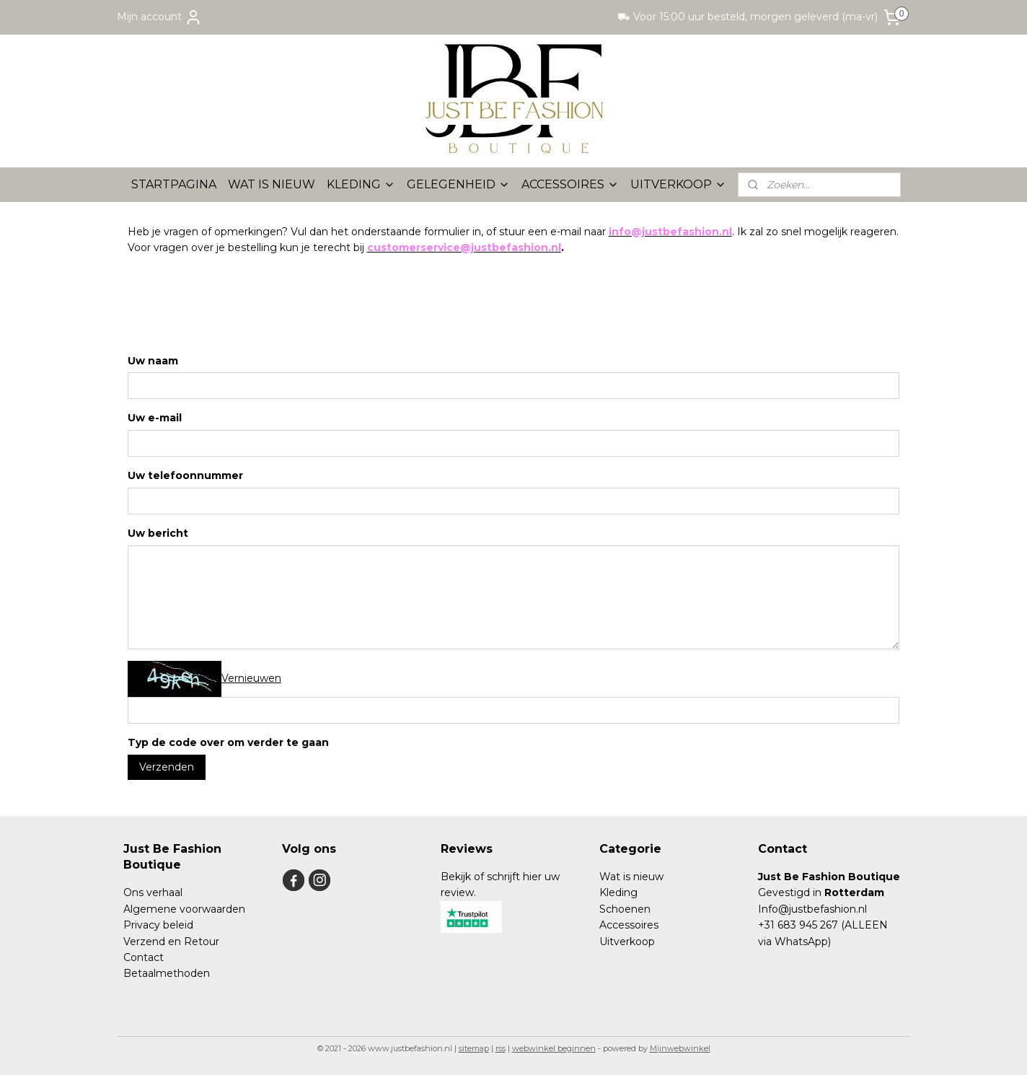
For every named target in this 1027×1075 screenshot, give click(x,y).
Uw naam (153, 360)
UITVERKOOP (678, 184)
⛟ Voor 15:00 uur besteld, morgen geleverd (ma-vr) (747, 16)
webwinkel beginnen (554, 1048)
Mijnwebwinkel (680, 1048)
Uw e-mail (155, 417)
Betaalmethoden (166, 973)
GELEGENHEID (458, 184)
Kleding (618, 892)
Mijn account (159, 17)
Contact (143, 957)
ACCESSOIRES (570, 184)
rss (500, 1048)
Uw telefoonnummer (185, 475)
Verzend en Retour (171, 941)
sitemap (474, 1048)
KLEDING (361, 184)
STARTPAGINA (173, 184)
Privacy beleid (158, 924)
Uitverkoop (627, 941)
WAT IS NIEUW (271, 184)
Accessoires (628, 924)
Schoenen (625, 909)
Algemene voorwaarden (184, 909)
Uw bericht (158, 533)
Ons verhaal (152, 892)
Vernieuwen (251, 677)
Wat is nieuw (631, 876)
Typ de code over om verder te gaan (228, 742)
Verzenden (166, 766)
